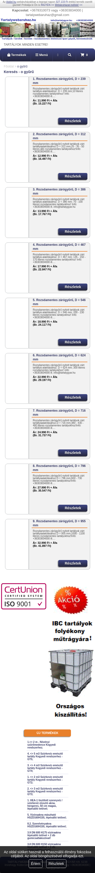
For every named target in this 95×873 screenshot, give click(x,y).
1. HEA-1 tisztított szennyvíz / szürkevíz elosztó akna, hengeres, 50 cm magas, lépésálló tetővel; (44, 804)
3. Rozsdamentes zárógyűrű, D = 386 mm (59, 191)
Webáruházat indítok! (67, 5)
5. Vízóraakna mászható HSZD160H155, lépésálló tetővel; (47, 816)
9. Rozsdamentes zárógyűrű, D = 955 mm (59, 523)
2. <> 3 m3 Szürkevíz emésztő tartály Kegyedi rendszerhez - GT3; (45, 791)
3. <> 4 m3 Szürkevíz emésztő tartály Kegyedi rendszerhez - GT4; (45, 768)
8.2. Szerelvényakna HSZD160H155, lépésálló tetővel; (47, 825)
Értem (35, 864)
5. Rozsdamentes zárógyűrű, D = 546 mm (59, 302)
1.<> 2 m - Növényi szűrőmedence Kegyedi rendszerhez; (41, 745)
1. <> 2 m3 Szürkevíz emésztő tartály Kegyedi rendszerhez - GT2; (45, 780)
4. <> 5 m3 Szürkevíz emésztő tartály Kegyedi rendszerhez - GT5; (45, 756)
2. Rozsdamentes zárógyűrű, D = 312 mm (59, 136)
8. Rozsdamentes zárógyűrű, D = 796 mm (59, 468)
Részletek (56, 864)
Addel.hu (11, 2)
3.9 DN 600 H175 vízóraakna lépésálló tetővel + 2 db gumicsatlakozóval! (44, 835)
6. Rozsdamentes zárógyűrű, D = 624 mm (59, 357)
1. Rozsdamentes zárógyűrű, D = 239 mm (59, 81)
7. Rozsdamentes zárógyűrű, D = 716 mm (59, 412)
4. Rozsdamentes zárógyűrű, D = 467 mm (59, 247)
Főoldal (9, 66)
